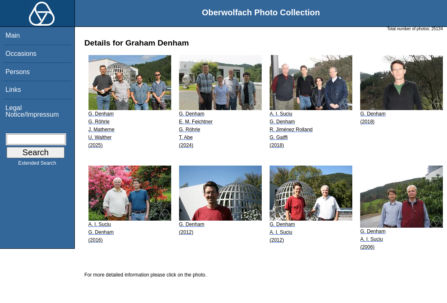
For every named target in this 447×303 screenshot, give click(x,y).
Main (12, 35)
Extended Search (37, 164)
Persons (17, 71)
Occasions (20, 53)
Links (13, 89)
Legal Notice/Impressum (32, 111)
